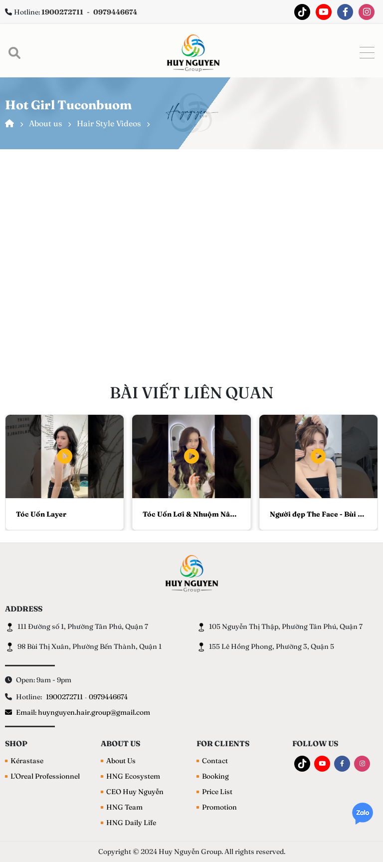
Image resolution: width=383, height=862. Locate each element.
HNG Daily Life (131, 822)
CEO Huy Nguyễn (135, 791)
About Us (121, 760)
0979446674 (108, 696)
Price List (217, 791)
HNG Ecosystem (133, 776)
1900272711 (64, 696)
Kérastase (26, 760)
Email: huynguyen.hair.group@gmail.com (77, 712)
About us (45, 123)
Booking (215, 776)
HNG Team (124, 807)
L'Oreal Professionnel (45, 776)
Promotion (219, 807)
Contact (215, 760)
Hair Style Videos (109, 123)
